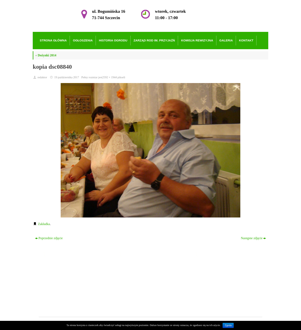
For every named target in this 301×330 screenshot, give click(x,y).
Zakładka (44, 224)
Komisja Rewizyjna (137, 289)
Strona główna (134, 266)
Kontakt (130, 301)
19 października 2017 (66, 77)
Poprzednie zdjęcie (49, 238)
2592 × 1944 (109, 77)
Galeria (129, 295)
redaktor (42, 77)
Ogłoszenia (132, 272)
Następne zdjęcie (253, 238)
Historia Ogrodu (135, 278)
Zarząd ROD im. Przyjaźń (141, 284)
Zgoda (228, 325)
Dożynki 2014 (45, 55)
